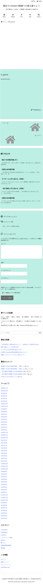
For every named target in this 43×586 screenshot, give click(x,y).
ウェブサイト (5, 278)
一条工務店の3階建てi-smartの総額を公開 (13, 371)
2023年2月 (4, 398)
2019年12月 (4, 495)
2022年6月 (4, 417)
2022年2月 (4, 427)
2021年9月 (4, 440)
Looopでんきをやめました (8, 376)
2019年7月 (4, 508)
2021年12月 (4, 432)
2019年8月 (4, 505)
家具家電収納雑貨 (6, 545)
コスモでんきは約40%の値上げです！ (12, 349)
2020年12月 (4, 463)
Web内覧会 (4, 532)
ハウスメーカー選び (7, 537)
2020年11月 (4, 466)
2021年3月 (4, 456)
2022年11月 (4, 404)
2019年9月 (4, 502)
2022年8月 (4, 411)
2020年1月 (4, 492)
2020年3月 (4, 487)
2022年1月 (4, 430)
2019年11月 (4, 497)
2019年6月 (4, 510)
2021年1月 (4, 461)
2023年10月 (4, 391)
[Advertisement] (21, 46)
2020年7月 (4, 476)
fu (40, 110)
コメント (3, 244)
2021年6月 (4, 448)
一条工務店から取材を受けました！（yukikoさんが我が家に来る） (20, 344)
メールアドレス (6, 270)
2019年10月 (4, 500)
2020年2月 (4, 489)
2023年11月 (4, 388)
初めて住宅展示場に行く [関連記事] (10, 160)
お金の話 (3, 535)
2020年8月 (4, 474)
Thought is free (31, 581)
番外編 (3, 548)
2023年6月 (4, 393)
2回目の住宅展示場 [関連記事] (8, 169)
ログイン (3, 559)
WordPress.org (5, 567)
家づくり (3, 543)
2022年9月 (4, 409)
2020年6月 (4, 479)
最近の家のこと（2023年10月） (10, 347)
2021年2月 (4, 458)
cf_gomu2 (12, 21)
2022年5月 (4, 419)
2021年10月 (4, 437)
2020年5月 (4, 482)
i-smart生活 (4, 529)
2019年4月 (4, 515)
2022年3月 (4, 424)
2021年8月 (4, 443)
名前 (2, 262)
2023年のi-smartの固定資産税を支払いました (14, 352)
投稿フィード (5, 562)
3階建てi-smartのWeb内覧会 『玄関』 (12, 366)
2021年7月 (4, 445)
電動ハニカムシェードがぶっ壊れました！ (13, 355)
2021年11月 (4, 435)
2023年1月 (4, 401)
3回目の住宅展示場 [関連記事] (8, 198)
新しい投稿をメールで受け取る (11, 292)
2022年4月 (4, 422)
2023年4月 (4, 396)
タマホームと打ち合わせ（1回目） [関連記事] (13, 179)
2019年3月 (4, 518)
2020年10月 (4, 469)
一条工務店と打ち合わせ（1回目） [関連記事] (13, 188)
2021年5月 (4, 450)
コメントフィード (6, 564)
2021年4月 (4, 453)
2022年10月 (4, 406)
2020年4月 (4, 484)
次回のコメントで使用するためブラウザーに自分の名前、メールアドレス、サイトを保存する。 (21, 288)
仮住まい (3, 540)
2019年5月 (4, 513)
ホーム (4, 21)
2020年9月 (4, 471)
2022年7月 (4, 414)
